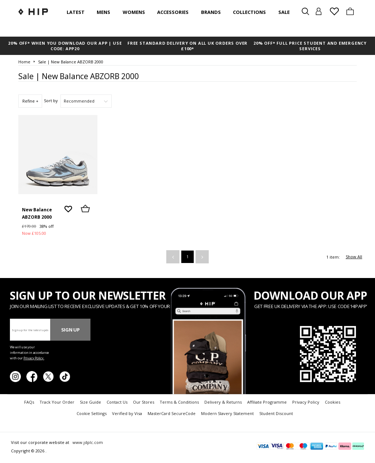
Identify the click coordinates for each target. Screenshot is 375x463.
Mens (103, 12)
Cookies (332, 402)
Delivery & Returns (223, 402)
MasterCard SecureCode (172, 413)
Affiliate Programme (267, 402)
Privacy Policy (305, 402)
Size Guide (90, 402)
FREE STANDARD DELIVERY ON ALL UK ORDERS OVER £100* (187, 45)
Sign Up (70, 329)
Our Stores (143, 402)
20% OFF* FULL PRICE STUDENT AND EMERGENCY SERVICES (310, 45)
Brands (211, 12)
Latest (76, 12)
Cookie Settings (92, 413)
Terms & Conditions (179, 402)
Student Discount (276, 413)
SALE (284, 12)
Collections (249, 12)
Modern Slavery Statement (227, 413)
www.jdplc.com (87, 442)
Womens (134, 12)
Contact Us (117, 402)
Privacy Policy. (33, 358)
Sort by (51, 100)
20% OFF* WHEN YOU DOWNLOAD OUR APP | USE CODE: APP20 (65, 45)
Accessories (173, 12)
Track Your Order (57, 402)
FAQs (29, 402)
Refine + (30, 101)
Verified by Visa (127, 413)
